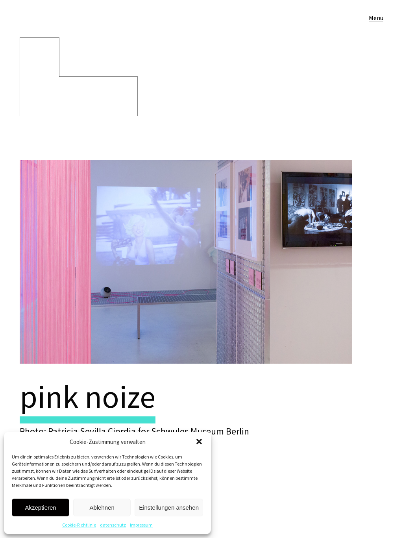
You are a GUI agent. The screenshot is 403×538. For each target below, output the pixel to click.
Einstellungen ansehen (169, 507)
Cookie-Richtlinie (79, 525)
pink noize (87, 396)
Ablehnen (101, 507)
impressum (141, 525)
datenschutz (113, 525)
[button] (199, 442)
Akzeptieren (40, 507)
